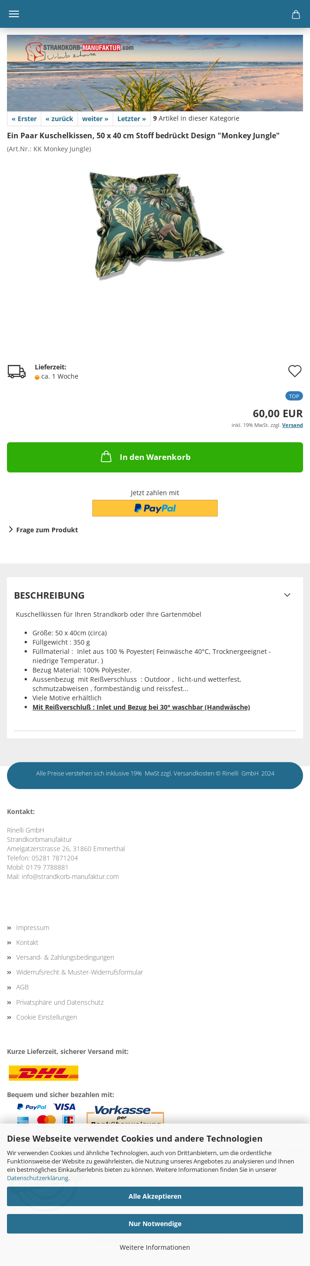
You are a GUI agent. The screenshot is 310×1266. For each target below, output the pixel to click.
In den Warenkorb (145, 456)
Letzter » (131, 118)
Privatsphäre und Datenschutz (59, 1002)
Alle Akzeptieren (155, 1196)
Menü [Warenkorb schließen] (14, 13)
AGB (22, 986)
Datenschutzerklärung (37, 1178)
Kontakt (27, 942)
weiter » (95, 118)
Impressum (32, 927)
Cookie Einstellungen (46, 1017)
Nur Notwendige (155, 1223)
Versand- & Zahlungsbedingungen (65, 957)
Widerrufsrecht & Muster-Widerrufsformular (79, 972)
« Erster (24, 118)
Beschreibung (49, 595)
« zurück (59, 118)
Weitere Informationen (155, 1247)
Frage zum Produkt (47, 529)
